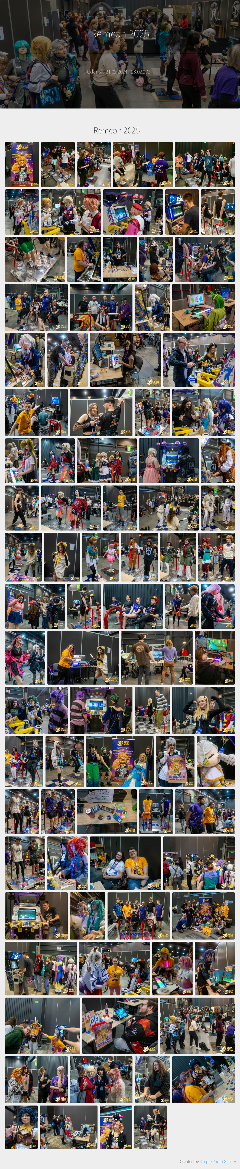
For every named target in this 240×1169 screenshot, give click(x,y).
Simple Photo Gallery (218, 1161)
